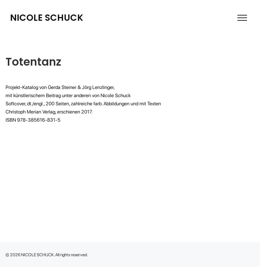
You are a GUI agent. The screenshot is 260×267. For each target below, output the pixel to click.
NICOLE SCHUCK (46, 17)
